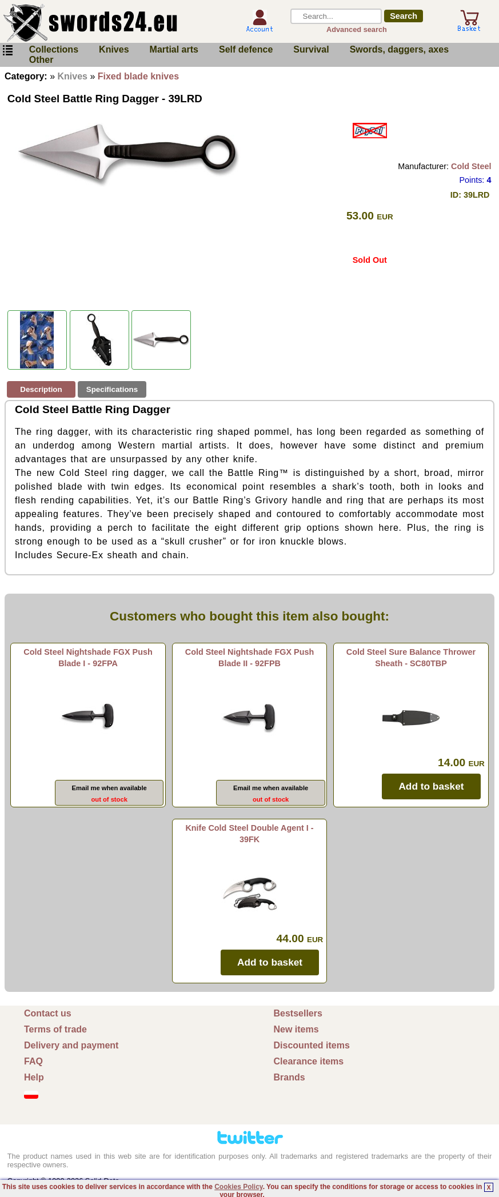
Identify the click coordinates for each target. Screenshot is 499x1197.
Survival (311, 49)
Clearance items (309, 1061)
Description (41, 389)
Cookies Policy (238, 1187)
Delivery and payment (71, 1045)
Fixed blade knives (138, 76)
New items (296, 1029)
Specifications (112, 389)
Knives (114, 49)
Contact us (47, 1013)
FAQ (33, 1061)
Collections (53, 49)
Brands (289, 1077)
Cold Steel (471, 166)
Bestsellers (298, 1013)
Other (41, 60)
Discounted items (312, 1045)
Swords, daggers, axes (399, 49)
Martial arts (174, 49)
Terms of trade (55, 1029)
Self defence (246, 49)
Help (34, 1077)
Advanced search (356, 29)
